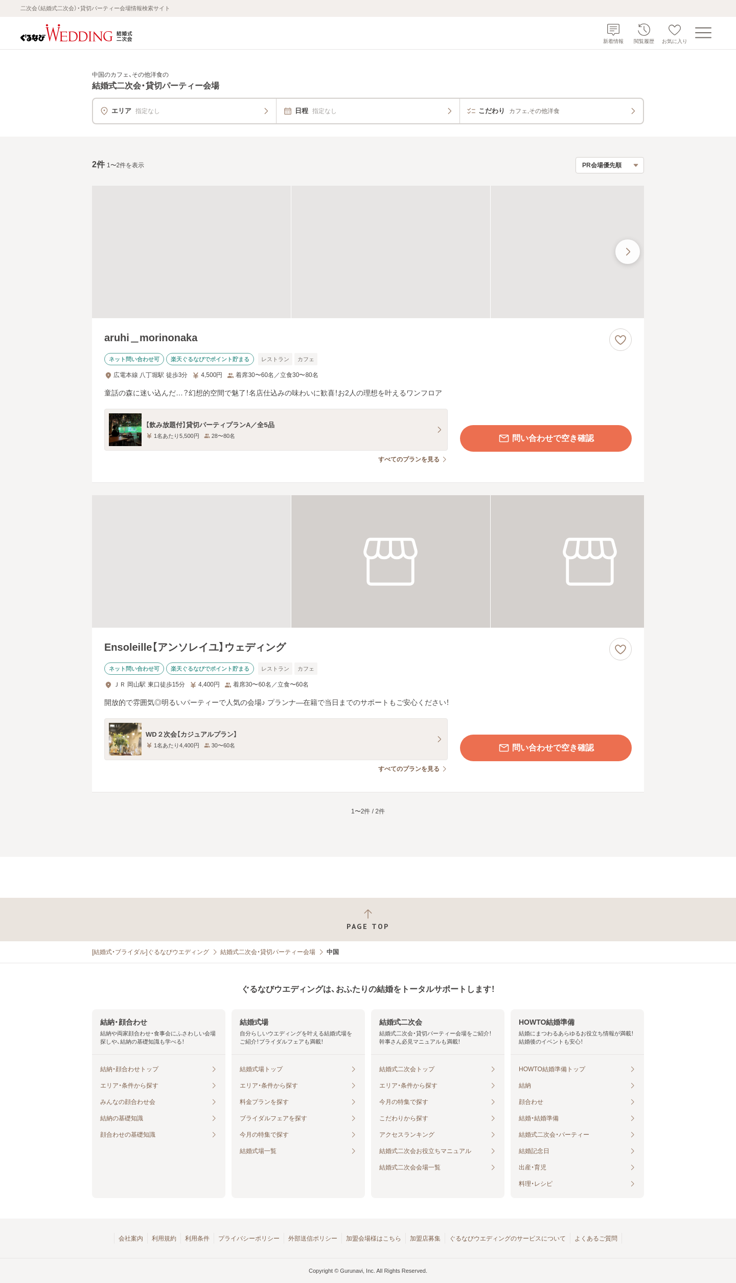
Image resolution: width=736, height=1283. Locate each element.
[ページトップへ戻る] (368, 919)
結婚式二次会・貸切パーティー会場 (267, 952)
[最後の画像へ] (627, 251)
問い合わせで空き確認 (546, 438)
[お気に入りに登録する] (620, 339)
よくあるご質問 (595, 1238)
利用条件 (197, 1238)
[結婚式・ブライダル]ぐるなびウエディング (150, 952)
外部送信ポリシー (312, 1238)
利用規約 (164, 1238)
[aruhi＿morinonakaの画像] (368, 252)
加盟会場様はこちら (373, 1238)
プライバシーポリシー (249, 1238)
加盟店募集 (425, 1238)
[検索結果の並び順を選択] (610, 165)
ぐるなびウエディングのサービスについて (507, 1238)
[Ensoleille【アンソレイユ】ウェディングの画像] (368, 561)
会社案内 (131, 1238)
